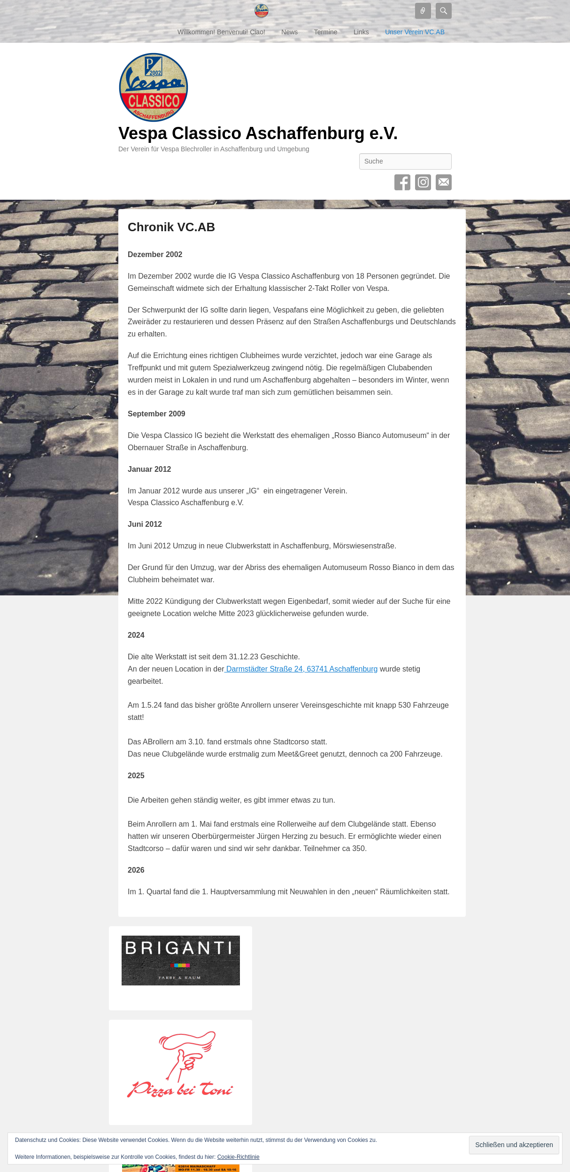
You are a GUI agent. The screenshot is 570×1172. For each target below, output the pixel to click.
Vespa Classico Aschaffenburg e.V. (258, 133)
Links (361, 32)
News (289, 32)
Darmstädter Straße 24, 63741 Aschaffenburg (300, 669)
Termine (326, 32)
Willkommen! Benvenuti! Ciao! (221, 32)
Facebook (402, 182)
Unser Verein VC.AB (415, 32)
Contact (444, 182)
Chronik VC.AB (171, 227)
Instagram (423, 182)
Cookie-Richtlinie (238, 1157)
